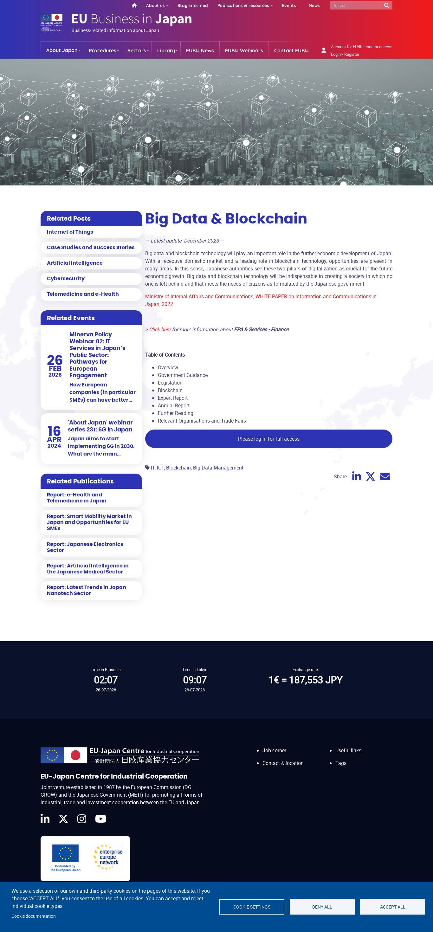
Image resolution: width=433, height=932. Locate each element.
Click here (160, 329)
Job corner (274, 750)
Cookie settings (251, 907)
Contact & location (283, 763)
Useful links (348, 750)
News (314, 5)
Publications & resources (243, 5)
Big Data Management (218, 467)
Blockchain (178, 467)
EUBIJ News (200, 50)
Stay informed (193, 5)
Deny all (322, 907)
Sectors (136, 50)
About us (155, 5)
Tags (340, 763)
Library (166, 50)
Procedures (102, 50)
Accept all (392, 907)
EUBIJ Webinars (244, 50)
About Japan (62, 50)
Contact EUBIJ (291, 50)
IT (153, 467)
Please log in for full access (269, 438)
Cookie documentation (33, 916)
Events (289, 5)
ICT (160, 467)
